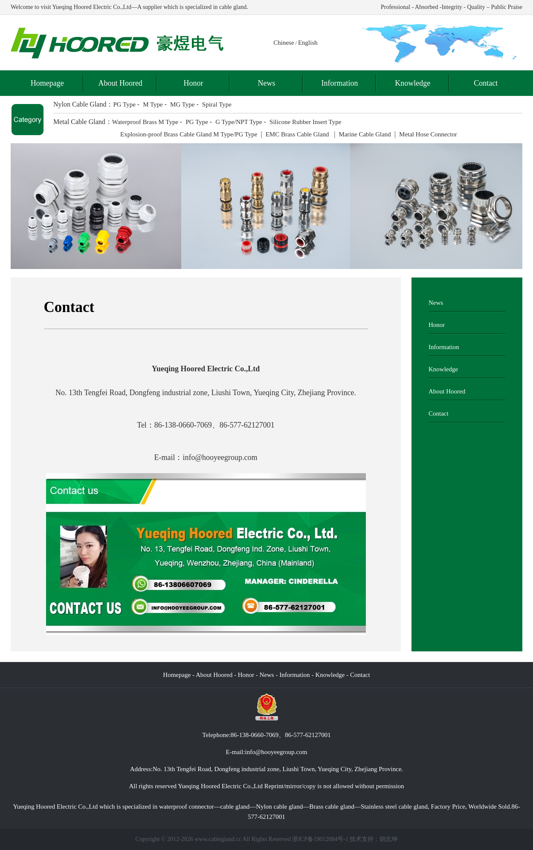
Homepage (47, 83)
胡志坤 (388, 839)
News (266, 83)
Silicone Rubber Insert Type (305, 122)
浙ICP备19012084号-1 (320, 839)
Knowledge (412, 83)
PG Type (124, 104)
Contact (486, 83)
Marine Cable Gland (365, 134)
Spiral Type (217, 104)
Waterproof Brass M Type (145, 122)
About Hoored (120, 83)
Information (339, 83)
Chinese (283, 42)
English (308, 42)
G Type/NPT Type (238, 122)
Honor (193, 83)
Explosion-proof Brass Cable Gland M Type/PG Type (188, 134)
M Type (153, 104)
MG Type (182, 104)
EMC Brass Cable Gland (298, 134)
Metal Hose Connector (428, 134)
